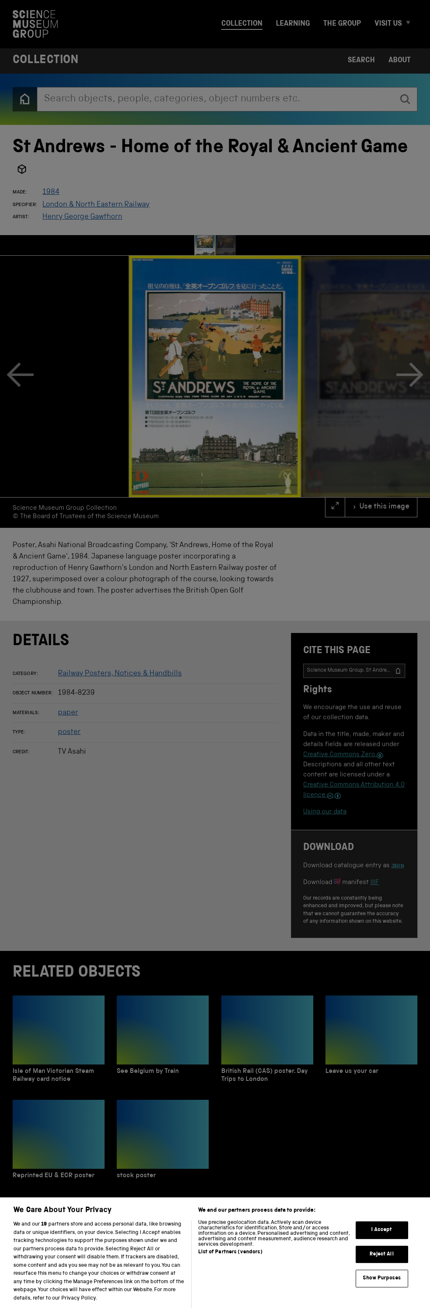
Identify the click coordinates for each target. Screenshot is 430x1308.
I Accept (381, 1240)
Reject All (381, 1264)
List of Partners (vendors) (230, 1263)
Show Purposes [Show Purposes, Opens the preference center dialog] (382, 1289)
